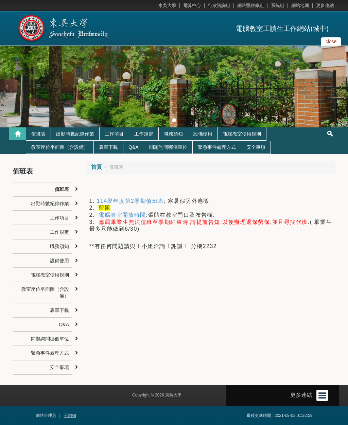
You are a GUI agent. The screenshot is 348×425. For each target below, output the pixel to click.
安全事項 (255, 147)
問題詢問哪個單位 (168, 147)
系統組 (277, 5)
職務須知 (173, 134)
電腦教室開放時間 (122, 215)
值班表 (38, 134)
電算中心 (192, 5)
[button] (7, 86)
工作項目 (114, 134)
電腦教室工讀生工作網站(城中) (282, 28)
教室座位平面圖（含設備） (59, 147)
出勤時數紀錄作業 (75, 134)
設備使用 (202, 134)
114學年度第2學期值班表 (130, 201)
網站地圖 (300, 5)
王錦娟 (70, 415)
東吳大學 (167, 5)
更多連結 (325, 5)
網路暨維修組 (250, 5)
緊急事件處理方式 (217, 147)
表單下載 (108, 147)
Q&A (133, 147)
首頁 (96, 167)
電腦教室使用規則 (242, 134)
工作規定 (143, 134)
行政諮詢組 (219, 5)
